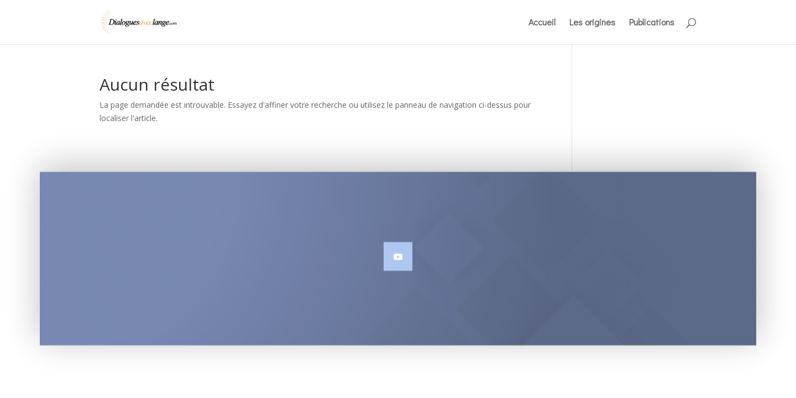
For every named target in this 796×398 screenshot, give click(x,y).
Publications (651, 23)
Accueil (542, 23)
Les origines (592, 23)
